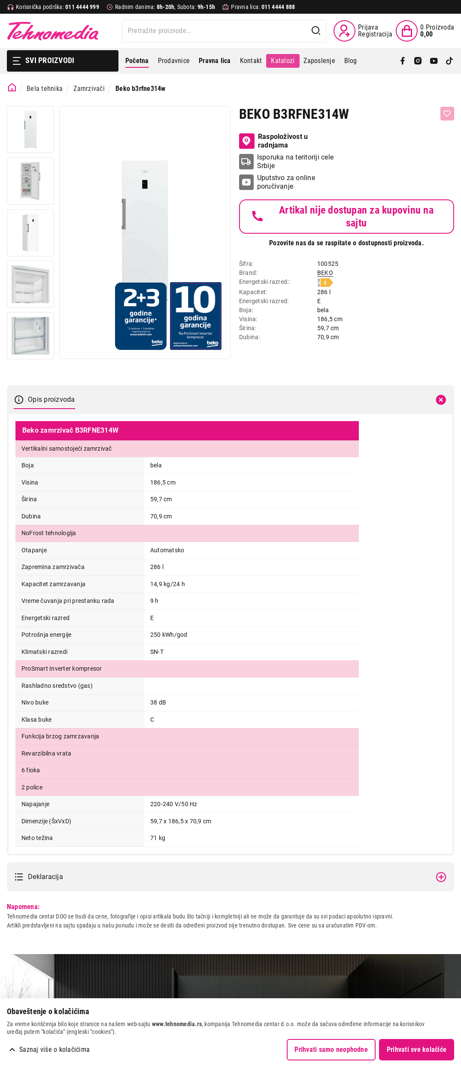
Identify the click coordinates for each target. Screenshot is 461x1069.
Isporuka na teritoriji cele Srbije (295, 161)
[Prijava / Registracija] (363, 31)
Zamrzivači (88, 88)
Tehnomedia (53, 30)
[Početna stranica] (12, 87)
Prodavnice (174, 61)
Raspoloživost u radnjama (273, 140)
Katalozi (282, 61)
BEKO (325, 272)
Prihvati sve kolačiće (416, 1049)
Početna (137, 61)
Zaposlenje (319, 61)
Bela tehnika (45, 88)
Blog (350, 61)
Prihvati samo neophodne (331, 1049)
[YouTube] (434, 60)
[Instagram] (418, 60)
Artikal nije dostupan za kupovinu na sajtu (342, 216)
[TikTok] (449, 60)
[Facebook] (402, 60)
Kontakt (251, 61)
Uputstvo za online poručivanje (286, 182)
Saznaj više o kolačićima (54, 1049)
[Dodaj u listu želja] (447, 113)
